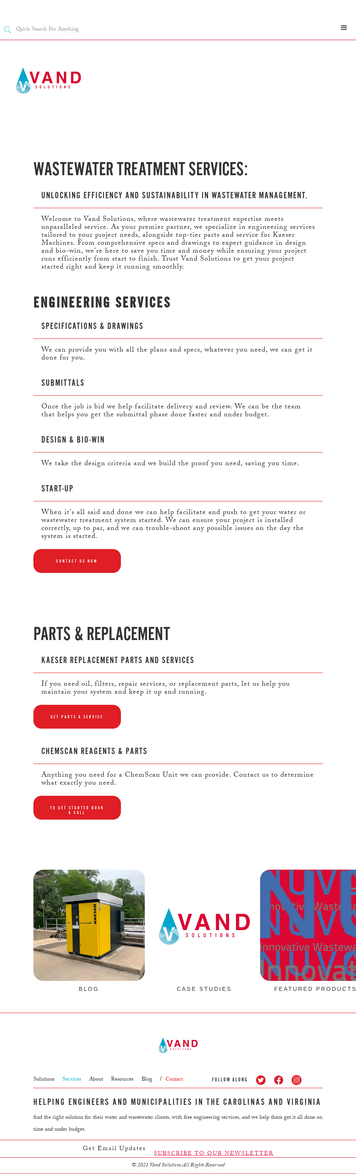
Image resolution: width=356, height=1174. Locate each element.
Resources (122, 1080)
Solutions (43, 1080)
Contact (174, 1080)
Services (71, 1080)
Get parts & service (77, 716)
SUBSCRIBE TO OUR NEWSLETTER (214, 1157)
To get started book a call (77, 810)
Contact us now (77, 561)
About (96, 1080)
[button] (344, 28)
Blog (147, 1080)
